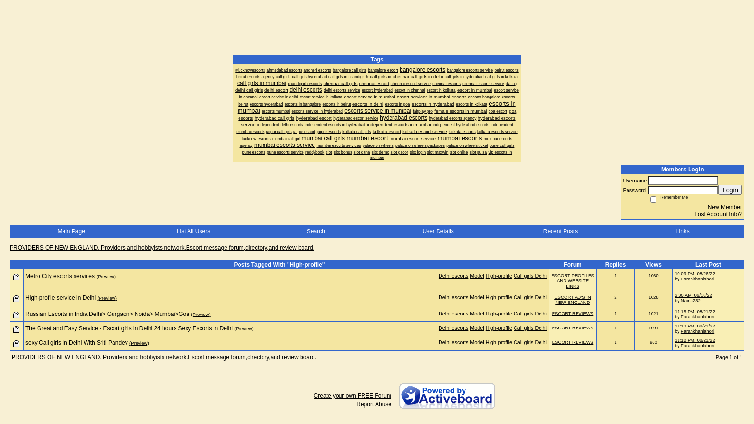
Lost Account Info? (718, 214)
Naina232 (691, 300)
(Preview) (106, 276)
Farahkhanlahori (697, 278)
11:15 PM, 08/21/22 (695, 311)
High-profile (499, 276)
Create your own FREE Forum (352, 395)
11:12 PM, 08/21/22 (695, 340)
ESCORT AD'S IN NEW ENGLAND (572, 299)
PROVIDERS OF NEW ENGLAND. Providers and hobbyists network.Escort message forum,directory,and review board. (162, 247)
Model (477, 276)
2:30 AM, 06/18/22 (693, 295)
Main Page (71, 231)
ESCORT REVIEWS (573, 313)
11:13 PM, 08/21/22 (695, 325)
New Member (725, 207)
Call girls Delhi (530, 276)
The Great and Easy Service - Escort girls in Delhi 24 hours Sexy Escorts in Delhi (129, 328)
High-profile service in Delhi (60, 297)
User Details (437, 231)
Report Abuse (373, 404)
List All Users (193, 231)
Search (316, 231)
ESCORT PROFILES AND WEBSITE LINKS (572, 281)
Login (730, 190)
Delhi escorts (453, 276)
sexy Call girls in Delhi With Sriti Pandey (76, 342)
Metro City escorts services (60, 276)
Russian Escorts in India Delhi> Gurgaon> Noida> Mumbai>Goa (107, 314)
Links (683, 231)
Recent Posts (560, 231)
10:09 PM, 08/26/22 (695, 273)
